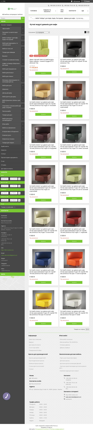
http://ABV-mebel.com (7, 250)
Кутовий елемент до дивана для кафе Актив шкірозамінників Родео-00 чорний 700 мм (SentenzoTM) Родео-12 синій (42, 271)
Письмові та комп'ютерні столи (10, 33)
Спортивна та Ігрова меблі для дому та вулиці (11, 106)
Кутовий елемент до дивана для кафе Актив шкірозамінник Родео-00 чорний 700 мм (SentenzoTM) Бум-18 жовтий (43, 313)
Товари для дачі (7, 115)
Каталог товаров (6, 25)
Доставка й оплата (35, 345)
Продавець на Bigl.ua (46, 427)
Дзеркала (5, 89)
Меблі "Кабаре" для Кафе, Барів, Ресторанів (10, 38)
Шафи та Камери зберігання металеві (11, 64)
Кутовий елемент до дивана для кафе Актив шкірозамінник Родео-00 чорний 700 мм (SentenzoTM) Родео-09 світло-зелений (74, 187)
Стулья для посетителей (36, 366)
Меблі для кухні (7, 85)
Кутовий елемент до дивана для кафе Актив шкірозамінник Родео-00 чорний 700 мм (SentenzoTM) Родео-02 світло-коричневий (74, 104)
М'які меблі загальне (66, 339)
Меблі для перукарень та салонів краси (10, 44)
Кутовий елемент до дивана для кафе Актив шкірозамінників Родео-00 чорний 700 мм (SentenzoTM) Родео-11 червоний (73, 230)
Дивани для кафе (69, 18)
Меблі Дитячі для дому (9, 96)
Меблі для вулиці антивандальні (7, 119)
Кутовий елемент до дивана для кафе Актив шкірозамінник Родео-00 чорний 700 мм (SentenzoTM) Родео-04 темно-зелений (74, 146)
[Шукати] (23, 18)
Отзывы (3, 165)
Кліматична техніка (8, 139)
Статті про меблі (34, 347)
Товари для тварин (8, 142)
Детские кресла (64, 361)
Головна (33, 11)
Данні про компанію (35, 339)
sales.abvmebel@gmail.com (9, 255)
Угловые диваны (65, 345)
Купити (43, 73)
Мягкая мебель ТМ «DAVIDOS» (69, 342)
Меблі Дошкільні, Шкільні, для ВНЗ (11, 101)
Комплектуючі (6, 135)
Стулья (31, 369)
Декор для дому (7, 93)
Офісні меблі (6, 28)
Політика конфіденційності (57, 429)
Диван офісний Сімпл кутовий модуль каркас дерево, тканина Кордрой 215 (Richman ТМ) (42, 61)
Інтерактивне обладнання (10, 131)
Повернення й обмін (35, 350)
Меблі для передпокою (9, 69)
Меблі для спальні (7, 76)
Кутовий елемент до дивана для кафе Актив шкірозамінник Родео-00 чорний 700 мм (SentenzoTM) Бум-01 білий (74, 313)
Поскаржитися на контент (42, 429)
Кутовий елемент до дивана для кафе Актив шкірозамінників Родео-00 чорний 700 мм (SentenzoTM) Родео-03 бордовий (43, 146)
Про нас (62, 10)
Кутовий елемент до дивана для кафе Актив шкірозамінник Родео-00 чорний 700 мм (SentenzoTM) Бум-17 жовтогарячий (74, 271)
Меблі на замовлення (8, 128)
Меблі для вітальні (7, 72)
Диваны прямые (65, 347)
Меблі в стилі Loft (7, 48)
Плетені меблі (6, 111)
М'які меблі (5, 124)
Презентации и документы (9, 157)
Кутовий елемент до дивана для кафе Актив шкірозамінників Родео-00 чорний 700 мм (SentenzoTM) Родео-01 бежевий (43, 103)
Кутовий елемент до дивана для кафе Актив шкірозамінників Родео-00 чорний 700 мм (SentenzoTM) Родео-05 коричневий (42, 188)
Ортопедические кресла (36, 361)
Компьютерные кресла (36, 363)
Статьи (3, 154)
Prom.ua (55, 425)
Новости (3, 150)
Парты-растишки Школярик (68, 358)
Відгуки (31, 342)
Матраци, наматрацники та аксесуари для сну (10, 81)
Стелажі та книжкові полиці (10, 60)
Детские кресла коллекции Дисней (70, 363)
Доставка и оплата (7, 168)
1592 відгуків (76, 1)
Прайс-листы (5, 146)
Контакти (72, 11)
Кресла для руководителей (37, 358)
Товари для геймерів (8, 52)
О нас (2, 161)
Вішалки (4, 56)
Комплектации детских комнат (69, 371)
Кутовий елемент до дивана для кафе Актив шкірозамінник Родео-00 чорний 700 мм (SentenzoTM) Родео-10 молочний (43, 230)
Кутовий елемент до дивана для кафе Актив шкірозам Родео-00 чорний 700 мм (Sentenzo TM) (73, 61)
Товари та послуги (47, 10)
